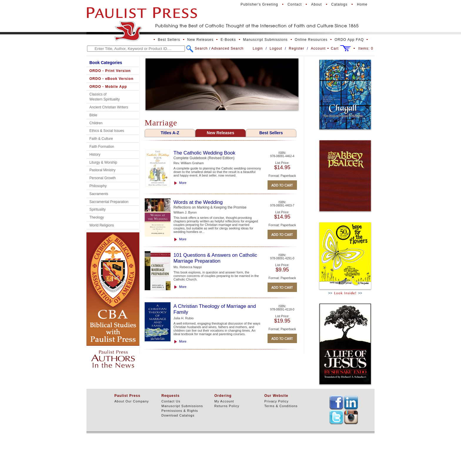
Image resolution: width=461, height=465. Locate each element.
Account (318, 48)
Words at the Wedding (198, 202)
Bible (93, 115)
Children (96, 123)
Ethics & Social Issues (106, 131)
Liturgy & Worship (103, 162)
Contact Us (170, 401)
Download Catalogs (177, 415)
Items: (365, 48)
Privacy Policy (276, 401)
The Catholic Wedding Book (204, 153)
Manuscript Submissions (265, 40)
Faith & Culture (101, 139)
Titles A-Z (170, 132)
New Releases (200, 40)
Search (201, 48)
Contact (295, 4)
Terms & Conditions (281, 406)
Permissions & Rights (179, 410)
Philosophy (98, 186)
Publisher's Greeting (259, 4)
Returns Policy (226, 406)
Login (258, 48)
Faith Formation (101, 147)
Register (296, 48)
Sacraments (98, 194)
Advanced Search (227, 48)
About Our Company (131, 401)
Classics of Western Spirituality (104, 96)
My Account (224, 401)
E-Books (228, 40)
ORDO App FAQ (349, 40)
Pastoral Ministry (102, 170)
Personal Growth (102, 178)
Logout (276, 48)
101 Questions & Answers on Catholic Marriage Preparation (215, 258)
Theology (96, 217)
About (316, 4)
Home (362, 4)
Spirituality (97, 209)
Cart (335, 48)
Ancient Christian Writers (108, 107)
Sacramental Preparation (108, 202)
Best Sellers (169, 40)
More (182, 182)
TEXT (336, 402)
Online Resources (311, 40)
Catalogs (339, 4)
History (94, 154)
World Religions (101, 225)
